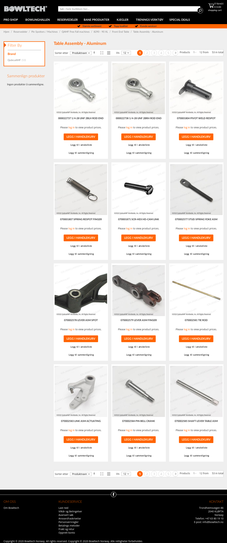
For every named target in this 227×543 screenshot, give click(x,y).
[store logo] (26, 8)
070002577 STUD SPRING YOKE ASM (196, 219)
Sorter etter (61, 53)
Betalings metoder (69, 525)
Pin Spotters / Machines (44, 32)
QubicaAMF (18, 60)
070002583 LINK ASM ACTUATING (81, 421)
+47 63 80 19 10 (214, 518)
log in (71, 127)
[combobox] (129, 9)
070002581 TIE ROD (196, 320)
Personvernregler (69, 522)
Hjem (7, 32)
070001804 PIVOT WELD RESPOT (196, 118)
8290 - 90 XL (101, 32)
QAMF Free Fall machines (76, 32)
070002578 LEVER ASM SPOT (81, 320)
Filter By (15, 45)
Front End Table (121, 32)
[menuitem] (11, 20)
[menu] (113, 20)
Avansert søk (66, 515)
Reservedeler (20, 32)
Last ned (63, 507)
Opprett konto (67, 532)
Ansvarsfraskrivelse (70, 518)
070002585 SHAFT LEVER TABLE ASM (196, 421)
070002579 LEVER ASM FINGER (139, 320)
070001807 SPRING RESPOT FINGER (81, 219)
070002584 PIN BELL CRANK (138, 421)
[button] (80, 145)
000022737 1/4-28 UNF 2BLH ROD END (81, 118)
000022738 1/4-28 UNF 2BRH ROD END (139, 118)
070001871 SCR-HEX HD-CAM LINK (138, 219)
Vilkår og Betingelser (70, 511)
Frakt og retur (66, 529)
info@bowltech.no (213, 522)
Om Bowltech (11, 507)
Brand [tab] (12, 53)
